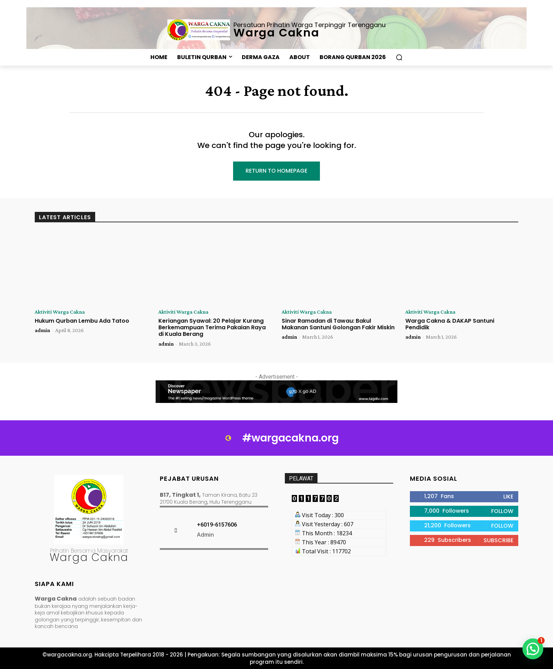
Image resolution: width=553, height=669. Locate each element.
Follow (502, 511)
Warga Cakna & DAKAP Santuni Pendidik (449, 324)
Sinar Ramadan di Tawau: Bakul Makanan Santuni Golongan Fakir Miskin (338, 324)
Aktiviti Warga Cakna (60, 312)
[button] (399, 57)
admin (42, 330)
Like (508, 497)
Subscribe (498, 540)
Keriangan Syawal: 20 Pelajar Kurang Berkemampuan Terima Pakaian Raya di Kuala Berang (212, 327)
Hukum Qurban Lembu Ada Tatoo (82, 321)
